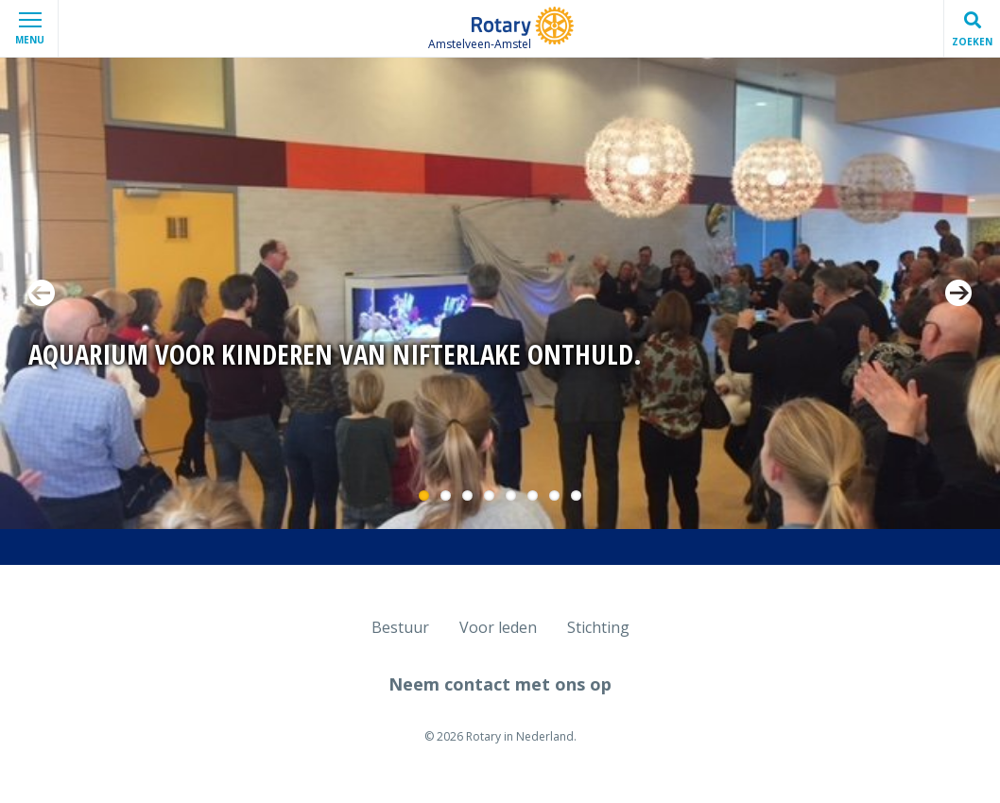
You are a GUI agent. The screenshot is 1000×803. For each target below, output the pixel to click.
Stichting (598, 627)
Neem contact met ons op (500, 684)
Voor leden (498, 627)
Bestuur (400, 627)
